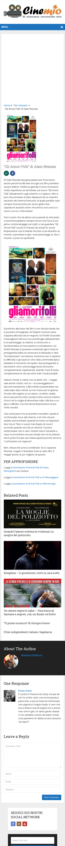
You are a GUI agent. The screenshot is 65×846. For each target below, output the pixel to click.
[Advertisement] (32, 70)
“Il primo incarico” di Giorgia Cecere (27, 623)
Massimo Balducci (31, 655)
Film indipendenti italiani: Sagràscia (28, 632)
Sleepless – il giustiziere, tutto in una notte (31, 573)
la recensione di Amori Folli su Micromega (33, 483)
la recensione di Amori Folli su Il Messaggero (34, 477)
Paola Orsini (25, 691)
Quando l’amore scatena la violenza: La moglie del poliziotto (29, 533)
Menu (4, 27)
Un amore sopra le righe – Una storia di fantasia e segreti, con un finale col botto (30, 612)
